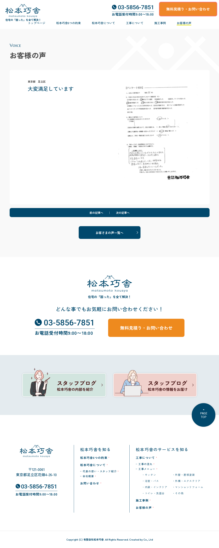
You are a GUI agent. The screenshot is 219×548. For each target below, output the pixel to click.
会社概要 (88, 476)
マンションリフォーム (189, 487)
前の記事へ (96, 212)
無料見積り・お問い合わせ (188, 9)
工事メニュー (146, 469)
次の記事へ (123, 212)
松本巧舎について (103, 22)
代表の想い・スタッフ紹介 (100, 471)
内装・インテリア (156, 487)
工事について (134, 22)
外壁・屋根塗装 (185, 474)
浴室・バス (152, 481)
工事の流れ (145, 464)
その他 (179, 493)
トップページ (36, 22)
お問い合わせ (89, 483)
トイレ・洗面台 (155, 493)
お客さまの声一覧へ (109, 232)
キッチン (150, 474)
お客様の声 (184, 22)
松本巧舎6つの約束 (68, 22)
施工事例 (160, 22)
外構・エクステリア (187, 481)
